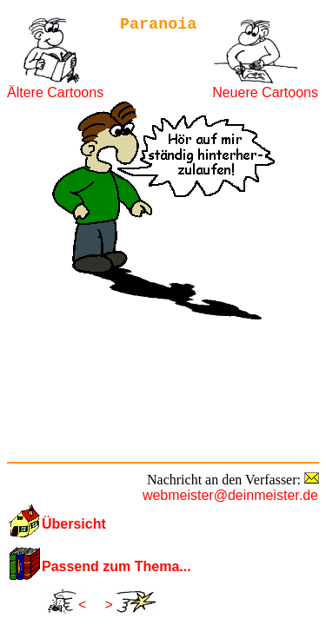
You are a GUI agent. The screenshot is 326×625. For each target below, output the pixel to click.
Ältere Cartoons (55, 92)
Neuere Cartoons (265, 92)
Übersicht (74, 523)
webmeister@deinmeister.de (230, 495)
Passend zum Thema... (116, 566)
